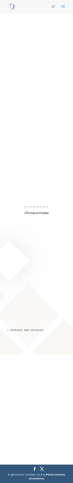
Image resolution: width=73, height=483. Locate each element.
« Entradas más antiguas (25, 330)
